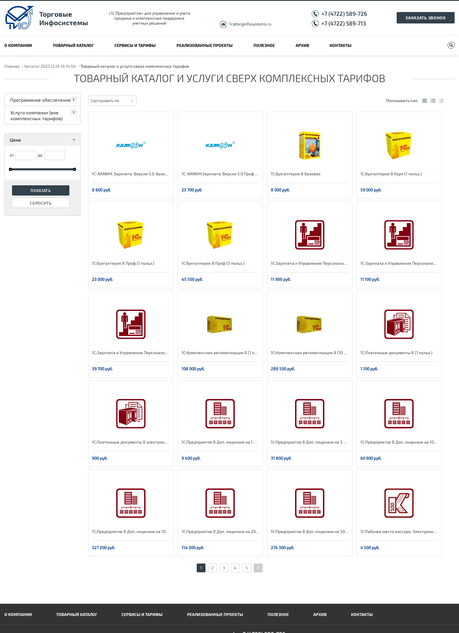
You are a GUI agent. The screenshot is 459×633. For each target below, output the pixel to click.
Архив (302, 45)
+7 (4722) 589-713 (343, 23)
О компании (18, 45)
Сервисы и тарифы (135, 45)
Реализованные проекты (205, 45)
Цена (43, 139)
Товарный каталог (73, 45)
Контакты (341, 45)
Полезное (264, 45)
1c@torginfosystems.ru (250, 23)
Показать (40, 190)
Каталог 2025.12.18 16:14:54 (50, 66)
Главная (12, 66)
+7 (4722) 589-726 (344, 13)
